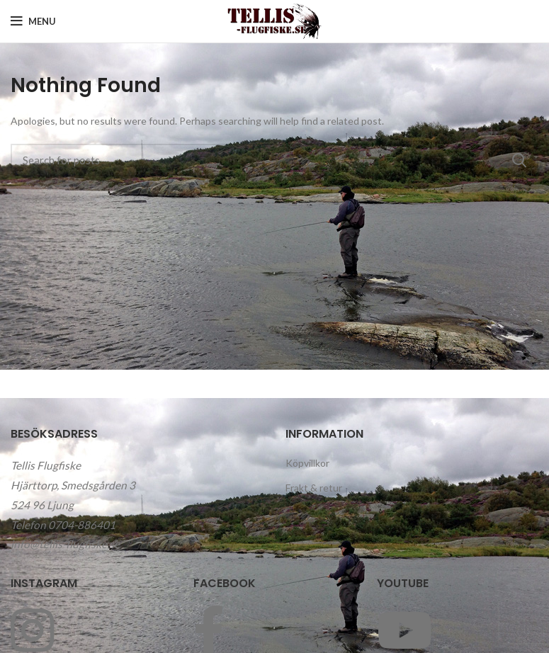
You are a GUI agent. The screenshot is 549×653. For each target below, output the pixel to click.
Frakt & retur (313, 488)
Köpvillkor (307, 463)
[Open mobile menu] (33, 21)
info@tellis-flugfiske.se (65, 544)
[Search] (274, 160)
